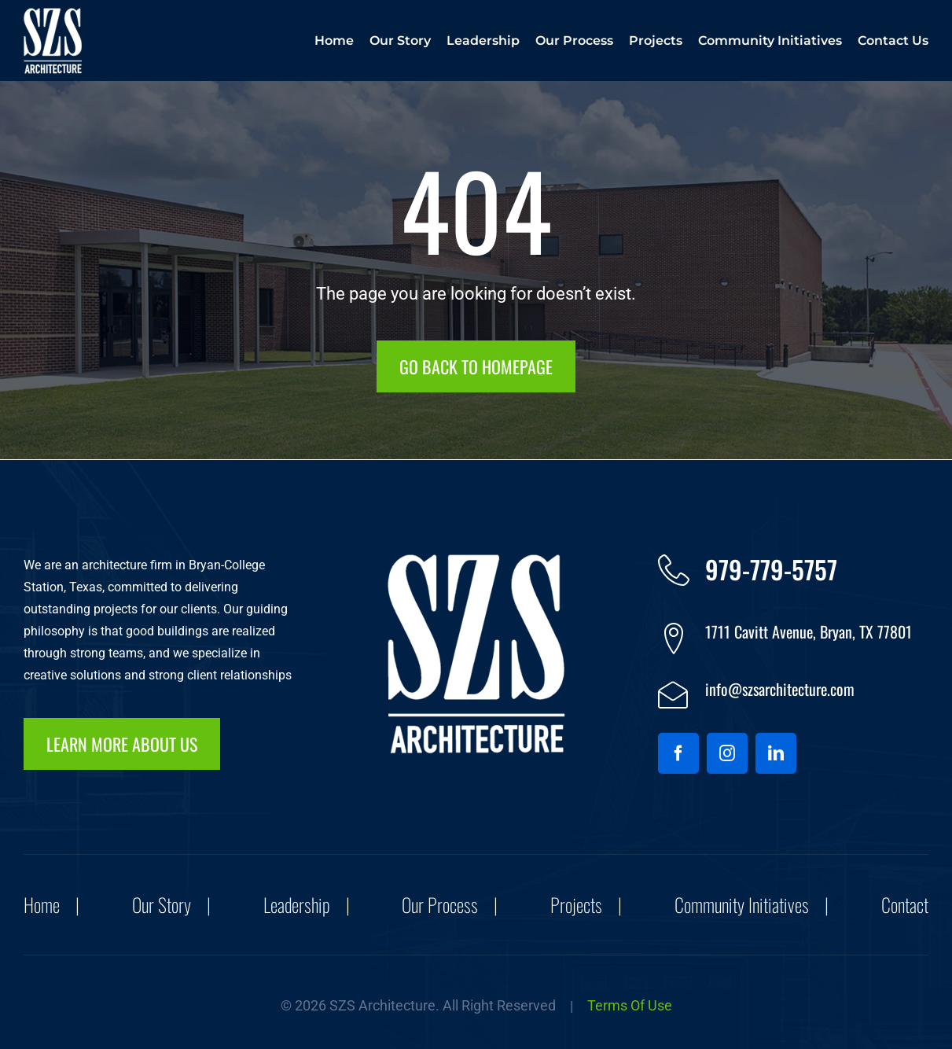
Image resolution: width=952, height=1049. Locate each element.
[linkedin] (775, 753)
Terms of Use (629, 1005)
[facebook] (678, 753)
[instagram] (727, 753)
